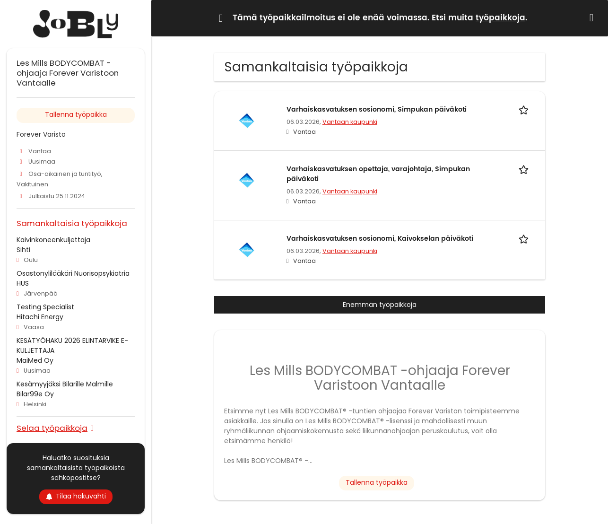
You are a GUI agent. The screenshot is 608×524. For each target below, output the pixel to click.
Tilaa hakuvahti (76, 496)
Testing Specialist (45, 307)
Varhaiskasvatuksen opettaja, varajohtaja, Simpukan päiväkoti (378, 174)
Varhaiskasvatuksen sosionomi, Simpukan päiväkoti (377, 109)
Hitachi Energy (40, 317)
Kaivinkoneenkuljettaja (53, 240)
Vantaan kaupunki (349, 122)
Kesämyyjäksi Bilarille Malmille (65, 384)
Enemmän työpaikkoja (380, 304)
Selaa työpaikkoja (52, 427)
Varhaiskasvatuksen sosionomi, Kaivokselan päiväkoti (380, 238)
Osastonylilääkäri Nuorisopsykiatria (73, 273)
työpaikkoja (500, 18)
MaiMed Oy (35, 360)
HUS (23, 283)
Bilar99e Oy (35, 394)
